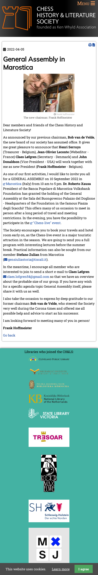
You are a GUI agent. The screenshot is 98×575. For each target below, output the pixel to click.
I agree (83, 569)
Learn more (61, 569)
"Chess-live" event (47, 223)
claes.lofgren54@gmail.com (28, 276)
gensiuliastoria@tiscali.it (27, 259)
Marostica (13, 183)
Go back (9, 335)
